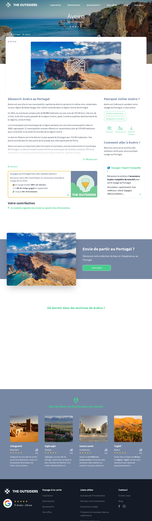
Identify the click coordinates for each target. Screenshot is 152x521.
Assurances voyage (89, 506)
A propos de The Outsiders (92, 495)
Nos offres (112, 5)
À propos (139, 5)
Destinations (74, 5)
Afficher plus (90, 159)
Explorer (97, 267)
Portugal (16, 34)
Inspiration (55, 5)
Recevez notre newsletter (92, 501)
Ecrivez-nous (124, 495)
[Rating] (21, 503)
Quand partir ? (94, 5)
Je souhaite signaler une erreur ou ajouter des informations (39, 207)
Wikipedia (13, 166)
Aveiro (27, 34)
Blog (126, 5)
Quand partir (48, 506)
